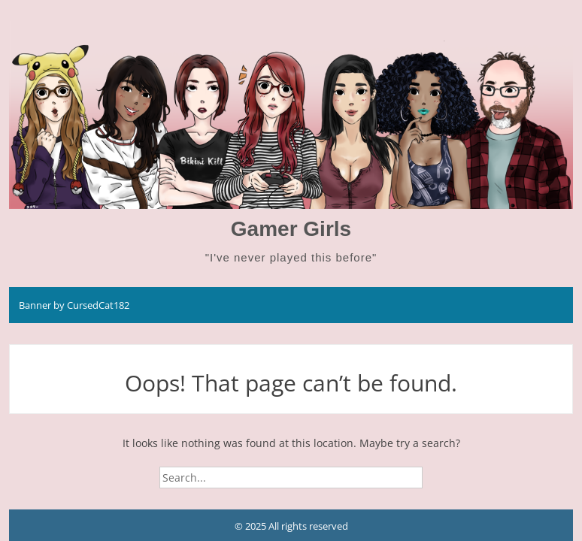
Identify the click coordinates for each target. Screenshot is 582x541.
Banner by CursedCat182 (74, 305)
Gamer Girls (291, 228)
